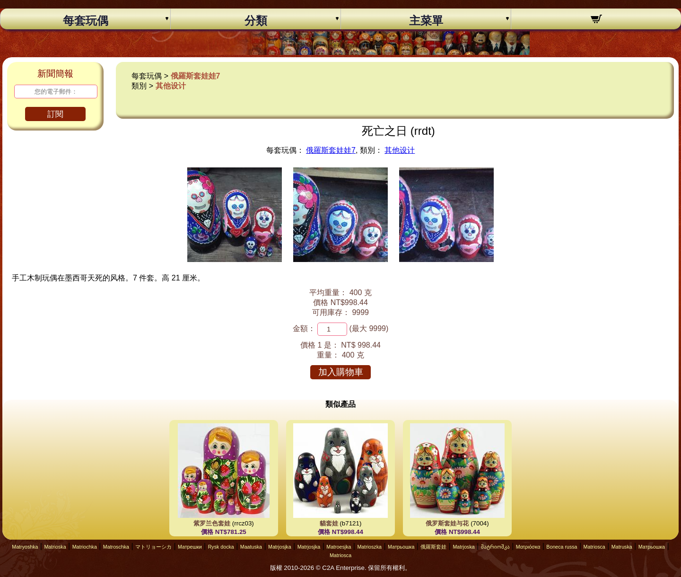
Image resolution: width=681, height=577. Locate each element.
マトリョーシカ (153, 547)
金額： (304, 328)
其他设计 (171, 86)
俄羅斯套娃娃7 (195, 76)
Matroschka (116, 547)
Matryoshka (25, 547)
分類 (255, 21)
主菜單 (426, 21)
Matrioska (55, 547)
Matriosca (594, 547)
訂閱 (55, 114)
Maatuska (251, 547)
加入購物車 (340, 372)
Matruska (621, 547)
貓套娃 (329, 523)
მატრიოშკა (495, 547)
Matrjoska (463, 547)
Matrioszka (369, 547)
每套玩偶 (85, 21)
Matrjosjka (279, 547)
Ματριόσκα (528, 547)
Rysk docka (221, 547)
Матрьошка (401, 547)
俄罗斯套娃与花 (447, 523)
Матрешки (190, 547)
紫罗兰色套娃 (211, 523)
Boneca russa (561, 547)
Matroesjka (338, 547)
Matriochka (84, 547)
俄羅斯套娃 (433, 547)
